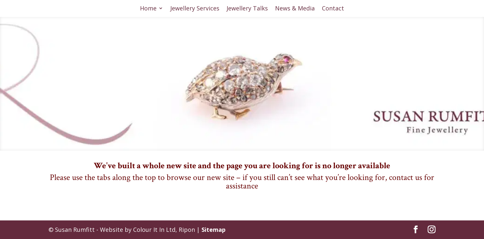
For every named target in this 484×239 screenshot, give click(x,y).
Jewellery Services (194, 9)
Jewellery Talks (247, 9)
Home (148, 9)
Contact (333, 9)
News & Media (295, 9)
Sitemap (213, 229)
